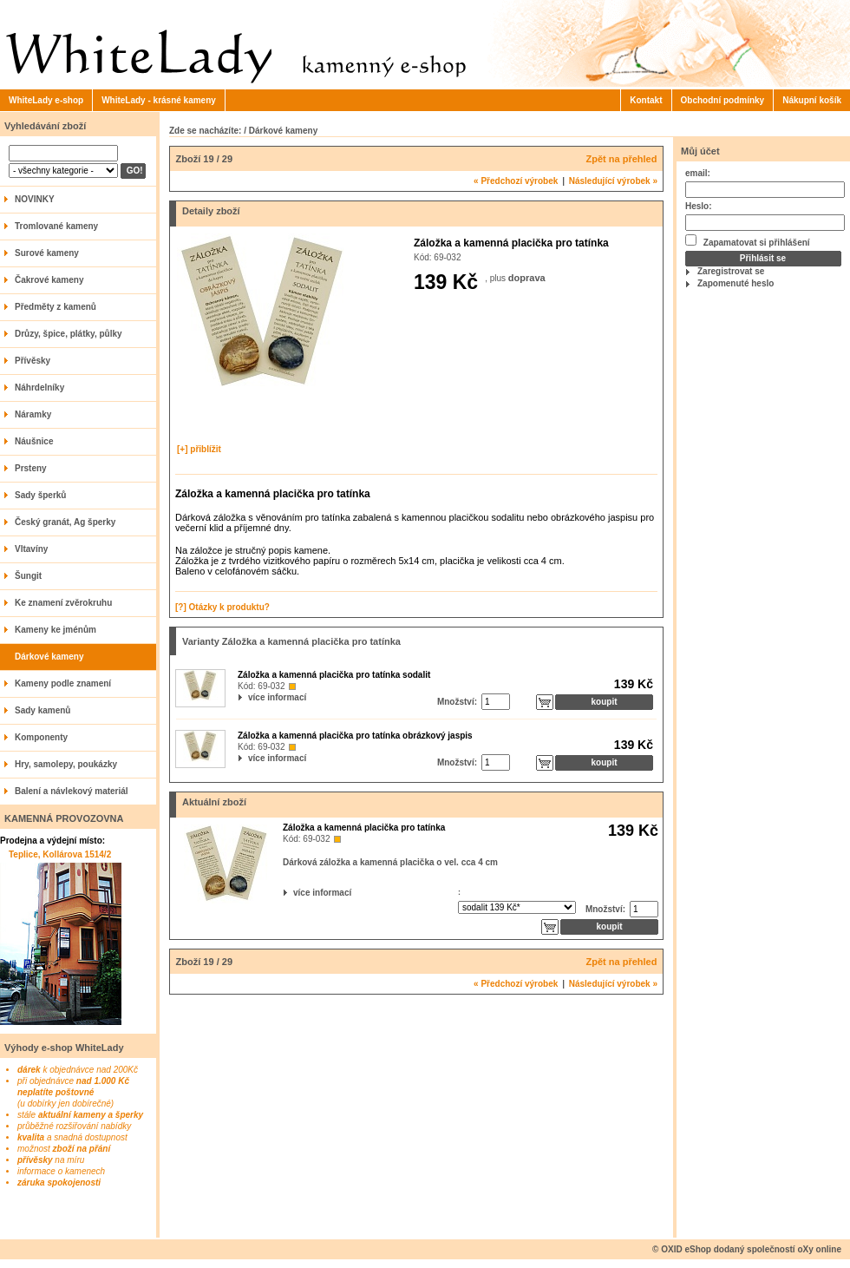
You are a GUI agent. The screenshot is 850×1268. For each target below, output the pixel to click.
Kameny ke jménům (55, 629)
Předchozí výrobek (516, 181)
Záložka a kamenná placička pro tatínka (364, 827)
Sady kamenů (42, 710)
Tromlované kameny (56, 226)
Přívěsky (32, 360)
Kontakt (646, 100)
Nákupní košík (811, 100)
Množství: (457, 701)
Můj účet (700, 151)
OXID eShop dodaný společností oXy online (751, 1249)
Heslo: (698, 206)
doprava (527, 278)
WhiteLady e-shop (46, 100)
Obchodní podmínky (723, 100)
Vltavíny (31, 549)
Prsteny (31, 468)
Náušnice (34, 441)
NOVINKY (35, 199)
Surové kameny (47, 253)
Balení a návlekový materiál (71, 791)
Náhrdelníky (39, 387)
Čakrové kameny (49, 280)
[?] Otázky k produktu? (222, 607)
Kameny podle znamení (63, 683)
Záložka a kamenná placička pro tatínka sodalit (334, 675)
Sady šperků (40, 495)
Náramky (33, 414)
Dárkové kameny (49, 656)
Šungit (28, 576)
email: (697, 173)
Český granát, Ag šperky (65, 522)
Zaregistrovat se (730, 271)
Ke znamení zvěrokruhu (63, 603)
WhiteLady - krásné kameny (158, 100)
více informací (250, 697)
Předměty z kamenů (55, 307)
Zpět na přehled (621, 159)
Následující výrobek (613, 181)
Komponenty (41, 737)
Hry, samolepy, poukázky (66, 764)
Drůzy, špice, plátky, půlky (68, 333)
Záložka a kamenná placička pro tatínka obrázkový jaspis (355, 735)
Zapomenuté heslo (735, 283)
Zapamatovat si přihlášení (747, 240)
